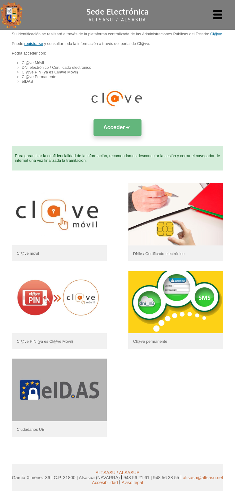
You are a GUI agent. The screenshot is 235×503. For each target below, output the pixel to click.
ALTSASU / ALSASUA (117, 472)
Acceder (117, 127)
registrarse (33, 43)
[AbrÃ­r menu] (217, 15)
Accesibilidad (105, 482)
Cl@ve (216, 34)
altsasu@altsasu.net (203, 477)
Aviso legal (132, 482)
